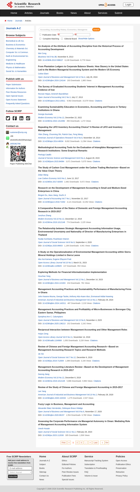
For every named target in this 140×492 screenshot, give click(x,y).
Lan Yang (42, 391)
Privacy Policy (122, 476)
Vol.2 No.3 (66, 97)
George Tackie (62, 296)
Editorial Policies (69, 464)
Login (128, 4)
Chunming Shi (55, 134)
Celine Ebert (43, 74)
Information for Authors (15, 88)
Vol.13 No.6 (80, 320)
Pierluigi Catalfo (44, 155)
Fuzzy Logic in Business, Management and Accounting (66, 404)
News (74, 13)
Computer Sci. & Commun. (17, 52)
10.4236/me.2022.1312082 (53, 121)
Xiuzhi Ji (62, 195)
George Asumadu (45, 114)
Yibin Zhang (43, 134)
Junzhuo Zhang (44, 215)
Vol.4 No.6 (78, 138)
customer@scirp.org (18, 132)
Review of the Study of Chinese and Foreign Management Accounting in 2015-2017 (80, 387)
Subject (42, 464)
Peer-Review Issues (70, 472)
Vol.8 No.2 (61, 178)
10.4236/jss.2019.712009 (53, 361)
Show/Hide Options (86, 39)
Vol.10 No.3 (67, 263)
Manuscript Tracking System (96, 460)
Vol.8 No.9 (70, 242)
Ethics (64, 460)
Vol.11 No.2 (71, 432)
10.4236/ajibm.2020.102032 (54, 398)
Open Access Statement (16, 100)
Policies (120, 456)
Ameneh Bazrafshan (59, 94)
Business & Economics (15, 45)
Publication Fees (69, 476)
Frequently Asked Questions (18, 103)
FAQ (86, 472)
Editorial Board (70, 39)
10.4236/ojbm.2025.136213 (53, 323)
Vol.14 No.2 (92, 300)
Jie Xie (41, 354)
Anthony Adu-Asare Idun (79, 296)
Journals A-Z (44, 460)
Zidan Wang (43, 175)
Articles (29, 13)
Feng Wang (78, 134)
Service (88, 456)
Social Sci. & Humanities (16, 71)
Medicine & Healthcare (15, 64)
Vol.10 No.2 (92, 395)
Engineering (11, 60)
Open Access (121, 460)
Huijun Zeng (43, 334)
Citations (98, 101)
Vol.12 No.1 (80, 279)
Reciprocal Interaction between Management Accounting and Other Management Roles (82, 330)
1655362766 (15, 144)
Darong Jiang (43, 374)
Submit (118, 13)
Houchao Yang (44, 276)
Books (60, 13)
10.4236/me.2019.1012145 (53, 381)
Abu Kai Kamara (45, 259)
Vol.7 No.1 (66, 198)
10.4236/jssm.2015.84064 (53, 161)
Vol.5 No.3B (52, 57)
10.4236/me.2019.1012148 (53, 222)
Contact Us (44, 476)
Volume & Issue (91, 476)
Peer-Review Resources (16, 92)
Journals (44, 13)
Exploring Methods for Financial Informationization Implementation (72, 272)
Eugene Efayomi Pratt (62, 259)
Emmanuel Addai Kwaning (102, 296)
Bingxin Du (42, 195)
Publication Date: (49, 35)
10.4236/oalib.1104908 (52, 340)
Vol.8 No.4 (80, 158)
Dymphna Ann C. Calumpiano (50, 317)
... (86, 442)
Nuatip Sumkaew (45, 239)
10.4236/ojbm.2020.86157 (53, 415)
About (87, 13)
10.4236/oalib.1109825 (52, 266)
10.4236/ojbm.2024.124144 (53, 80)
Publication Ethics (123, 464)
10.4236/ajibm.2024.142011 (54, 303)
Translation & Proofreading (95, 468)
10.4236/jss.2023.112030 (53, 435)
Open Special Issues (14, 96)
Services (102, 13)
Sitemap (42, 472)
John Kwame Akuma (46, 296)
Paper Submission (13, 84)
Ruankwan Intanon (61, 239)
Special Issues (68, 479)
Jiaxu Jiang (53, 195)
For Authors (67, 468)
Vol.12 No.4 (80, 77)
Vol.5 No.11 (67, 337)
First (63, 442)
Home (14, 13)
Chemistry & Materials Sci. (17, 48)
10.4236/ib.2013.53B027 (52, 60)
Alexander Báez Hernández (49, 408)
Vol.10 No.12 (58, 219)
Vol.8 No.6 (79, 411)
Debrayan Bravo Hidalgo (72, 408)
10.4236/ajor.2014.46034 (52, 141)
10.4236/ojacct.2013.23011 (53, 101)
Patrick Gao (67, 134)
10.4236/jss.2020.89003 (52, 246)
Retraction (120, 472)
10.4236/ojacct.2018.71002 (53, 202)
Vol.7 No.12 (71, 357)
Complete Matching (51, 39)
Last (95, 442)
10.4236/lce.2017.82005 (52, 182)
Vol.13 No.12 (58, 117)
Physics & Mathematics (15, 67)
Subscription (89, 464)
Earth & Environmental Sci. (17, 56)
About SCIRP (69, 456)
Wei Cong (42, 53)
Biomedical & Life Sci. (15, 41)
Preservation (121, 468)
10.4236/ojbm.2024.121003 (53, 283)
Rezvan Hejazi (44, 94)
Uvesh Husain (44, 428)
